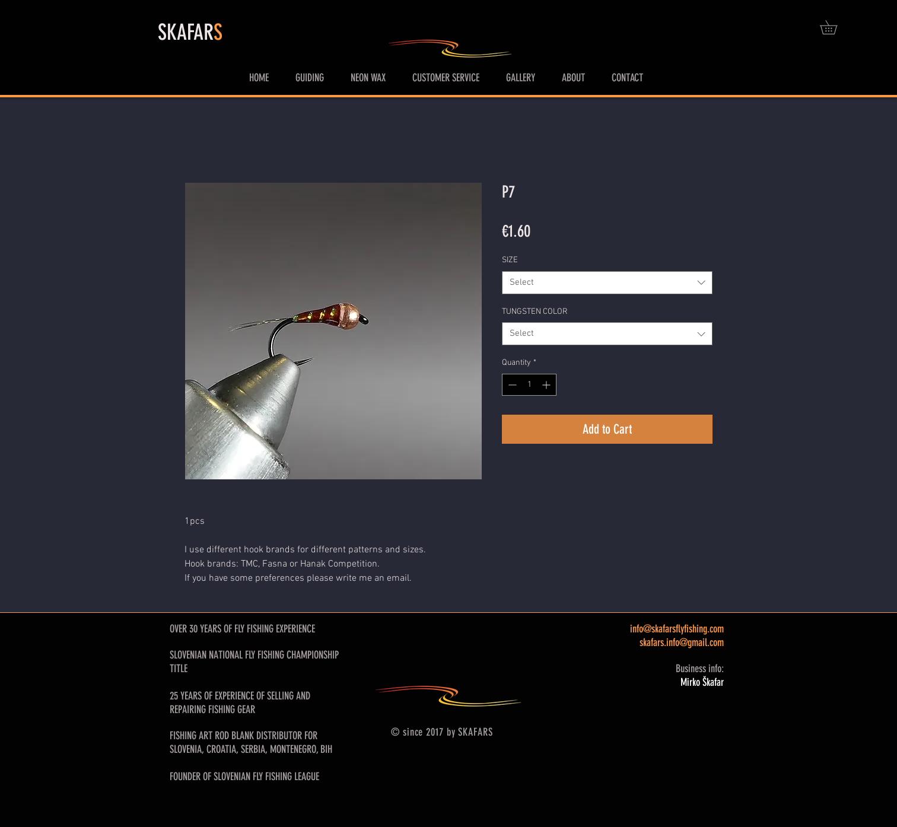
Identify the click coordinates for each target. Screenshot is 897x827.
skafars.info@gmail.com (682, 642)
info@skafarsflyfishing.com (677, 628)
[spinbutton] (529, 384)
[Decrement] (511, 384)
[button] (835, 27)
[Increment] (547, 384)
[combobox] (607, 282)
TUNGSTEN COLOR (535, 312)
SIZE (510, 260)
